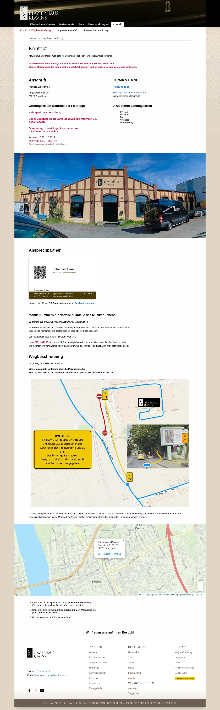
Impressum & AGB (68, 30)
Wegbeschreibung (183, 652)
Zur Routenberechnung (109, 554)
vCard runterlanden (84, 303)
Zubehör (132, 678)
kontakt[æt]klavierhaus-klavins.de (129, 92)
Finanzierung (134, 673)
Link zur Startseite (39, 13)
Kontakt (118, 24)
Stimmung (94, 667)
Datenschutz (180, 673)
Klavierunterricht (97, 673)
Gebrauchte (133, 652)
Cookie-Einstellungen (185, 678)
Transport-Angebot (98, 662)
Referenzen (94, 683)
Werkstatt (93, 652)
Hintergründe (95, 688)
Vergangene (133, 693)
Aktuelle (132, 688)
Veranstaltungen (98, 24)
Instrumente (66, 24)
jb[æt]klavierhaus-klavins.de (63, 294)
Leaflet (143, 594)
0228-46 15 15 (86, 294)
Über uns (93, 678)
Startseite (96, 647)
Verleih (131, 662)
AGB (177, 662)
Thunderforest (163, 594)
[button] (123, 541)
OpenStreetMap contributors (192, 594)
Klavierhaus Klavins (42, 24)
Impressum (180, 657)
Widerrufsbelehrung (184, 667)
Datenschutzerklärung (96, 30)
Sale (81, 24)
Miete (131, 667)
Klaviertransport (97, 657)
